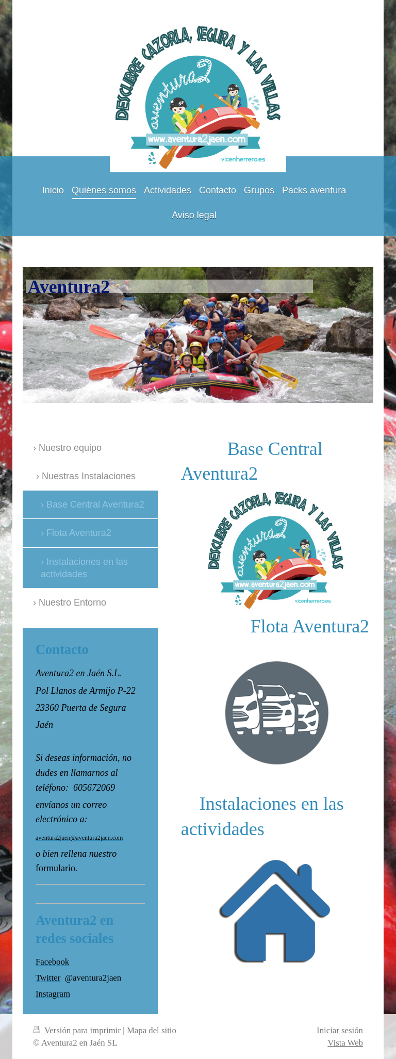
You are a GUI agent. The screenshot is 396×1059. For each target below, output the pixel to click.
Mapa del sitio (151, 1030)
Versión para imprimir (78, 1030)
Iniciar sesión (340, 1030)
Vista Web (345, 1043)
